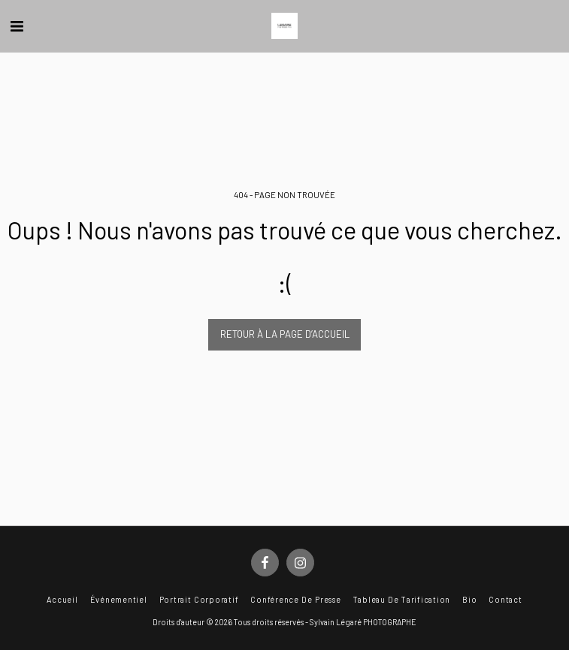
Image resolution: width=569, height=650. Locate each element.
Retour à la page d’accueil (285, 334)
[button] (16, 25)
